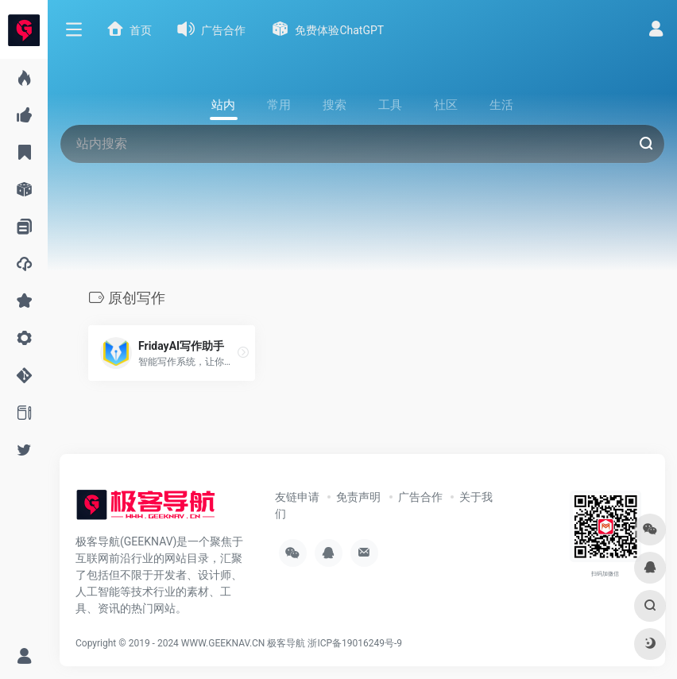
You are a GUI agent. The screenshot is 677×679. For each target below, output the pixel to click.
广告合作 (420, 497)
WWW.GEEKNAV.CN (223, 643)
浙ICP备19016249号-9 (355, 643)
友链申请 (297, 497)
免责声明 (358, 497)
